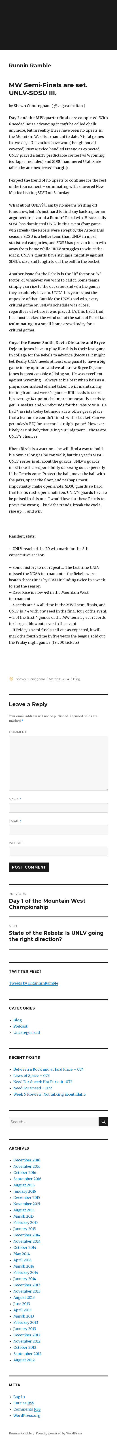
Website (16, 843)
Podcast (20, 1026)
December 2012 (26, 1335)
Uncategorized (26, 1032)
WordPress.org (26, 1415)
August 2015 (23, 1210)
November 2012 (26, 1341)
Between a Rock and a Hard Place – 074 (48, 1069)
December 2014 (26, 1235)
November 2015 (26, 1204)
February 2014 (25, 1272)
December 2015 (26, 1197)
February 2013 (25, 1322)
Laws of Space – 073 (31, 1075)
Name (15, 799)
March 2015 (23, 1216)
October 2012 (24, 1347)
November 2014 (26, 1241)
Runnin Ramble (30, 65)
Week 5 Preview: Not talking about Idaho (49, 1094)
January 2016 (24, 1191)
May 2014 (21, 1254)
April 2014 (22, 1260)
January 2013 (24, 1328)
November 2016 (26, 1166)
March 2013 (23, 1316)
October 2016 (24, 1172)
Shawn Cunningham (30, 679)
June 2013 (21, 1303)
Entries (23, 1403)
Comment (17, 732)
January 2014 (24, 1278)
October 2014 (24, 1247)
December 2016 (26, 1160)
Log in (19, 1396)
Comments (26, 1409)
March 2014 (23, 1266)
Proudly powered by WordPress (59, 1433)
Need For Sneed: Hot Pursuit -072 (42, 1082)
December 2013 (26, 1285)
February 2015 (25, 1222)
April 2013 (22, 1310)
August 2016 (24, 1185)
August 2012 (24, 1360)
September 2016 (27, 1179)
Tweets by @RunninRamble (33, 983)
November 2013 (26, 1291)
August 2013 (24, 1297)
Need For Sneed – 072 (32, 1088)
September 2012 (27, 1353)
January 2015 (24, 1229)
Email (15, 821)
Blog (76, 679)
